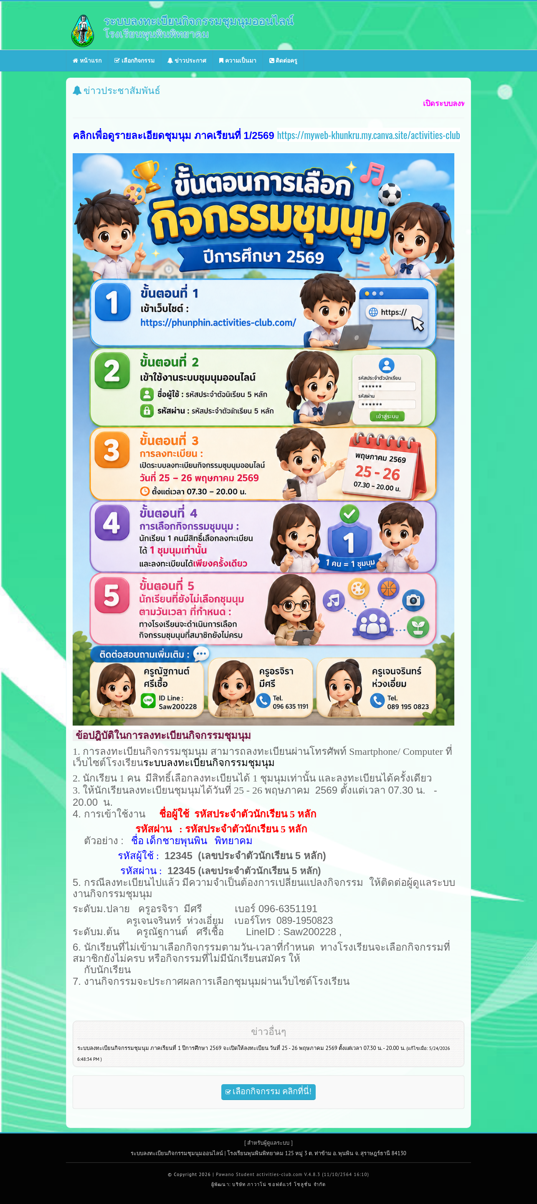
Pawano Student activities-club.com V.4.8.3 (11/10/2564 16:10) (292, 1174)
